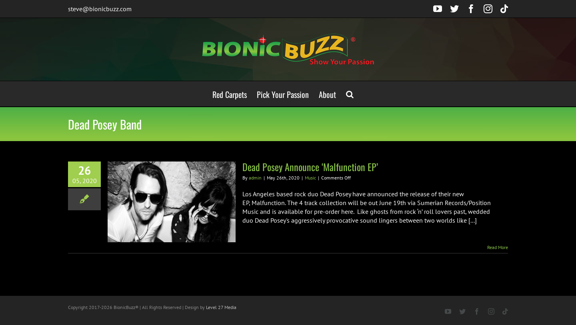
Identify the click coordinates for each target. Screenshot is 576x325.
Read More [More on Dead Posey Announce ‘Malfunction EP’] (497, 247)
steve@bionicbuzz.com (100, 9)
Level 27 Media (221, 307)
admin (255, 178)
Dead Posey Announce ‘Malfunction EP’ (310, 167)
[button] (350, 93)
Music (310, 178)
